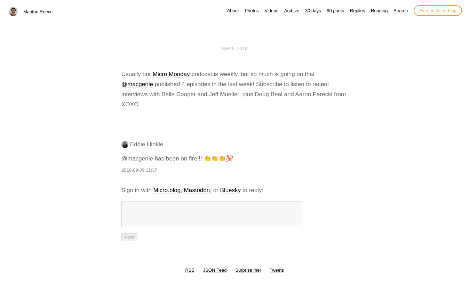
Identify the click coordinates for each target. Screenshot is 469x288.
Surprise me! (248, 274)
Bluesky (230, 190)
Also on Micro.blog (437, 10)
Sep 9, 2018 (234, 48)
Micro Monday (171, 74)
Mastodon (197, 190)
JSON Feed (215, 274)
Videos (272, 10)
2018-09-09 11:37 (139, 170)
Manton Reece (38, 11)
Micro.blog (167, 190)
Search (401, 10)
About (233, 10)
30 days (313, 10)
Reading (379, 10)
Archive (291, 10)
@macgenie (137, 84)
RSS (189, 274)
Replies (357, 10)
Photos (252, 10)
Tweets (277, 274)
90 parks (335, 10)
